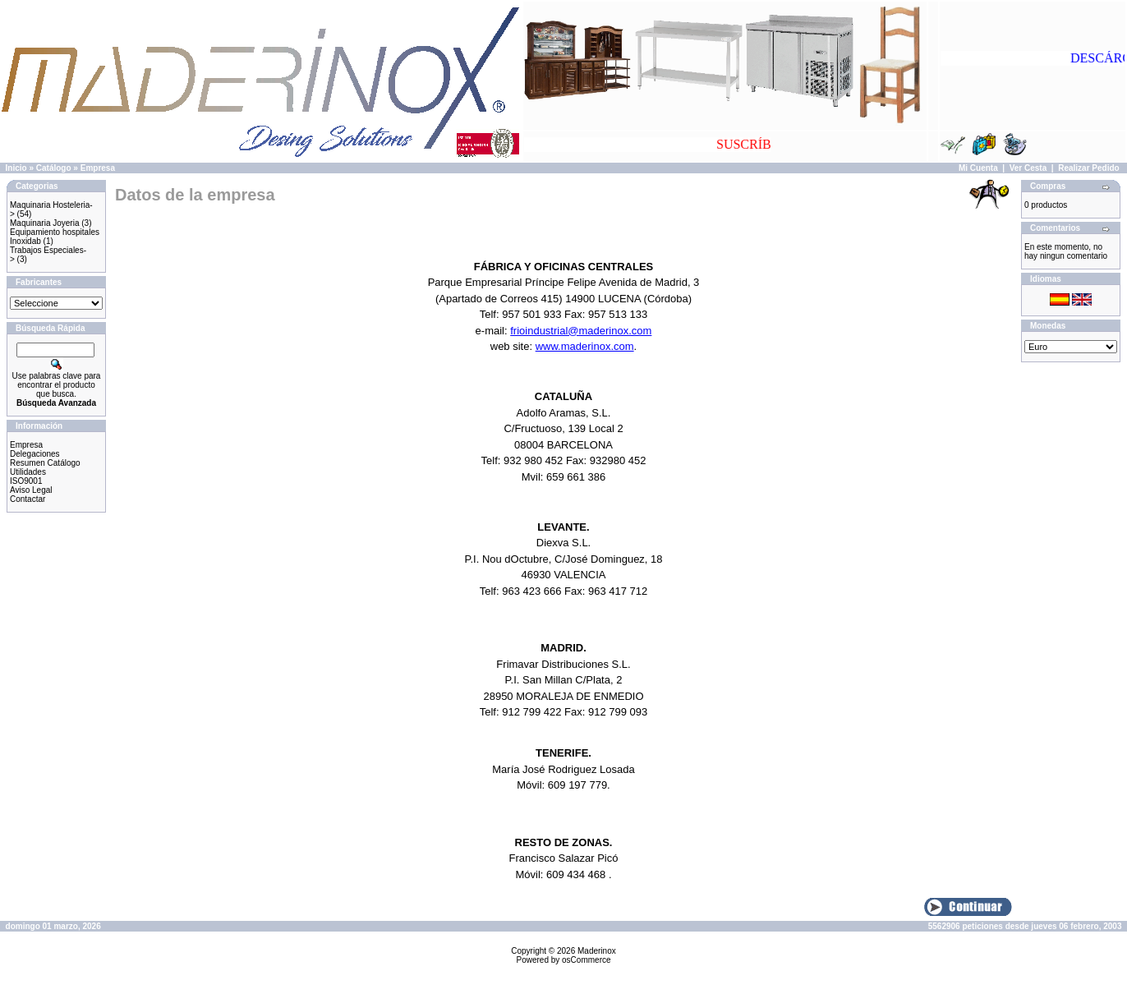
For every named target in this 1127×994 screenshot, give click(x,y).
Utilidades (28, 471)
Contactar (27, 499)
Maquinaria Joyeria (45, 223)
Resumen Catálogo (45, 462)
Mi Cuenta (978, 168)
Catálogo (53, 168)
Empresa (97, 168)
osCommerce (586, 959)
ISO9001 (26, 480)
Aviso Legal (31, 490)
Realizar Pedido (1088, 168)
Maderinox (596, 950)
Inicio (16, 168)
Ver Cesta (1028, 168)
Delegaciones (35, 453)
